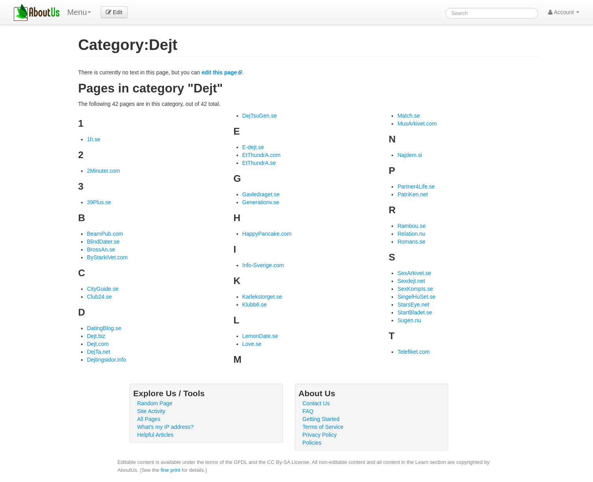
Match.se (408, 116)
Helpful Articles (155, 435)
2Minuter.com (103, 171)
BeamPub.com (105, 234)
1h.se (93, 139)
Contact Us (316, 403)
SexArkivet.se (414, 273)
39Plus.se (99, 202)
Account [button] (563, 12)
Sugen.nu (409, 320)
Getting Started (321, 419)
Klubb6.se (254, 304)
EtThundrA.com (261, 155)
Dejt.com (98, 344)
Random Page (155, 403)
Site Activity (151, 411)
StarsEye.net (413, 304)
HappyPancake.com (267, 234)
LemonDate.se (260, 336)
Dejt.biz (96, 336)
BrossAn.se (101, 249)
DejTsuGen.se (259, 116)
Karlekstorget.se (262, 297)
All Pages (149, 419)
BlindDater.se (103, 241)
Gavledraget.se (261, 194)
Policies (312, 443)
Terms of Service (323, 427)
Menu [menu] (79, 12)
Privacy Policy (320, 435)
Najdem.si (409, 155)
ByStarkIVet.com (107, 257)
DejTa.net (98, 352)
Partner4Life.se (416, 186)
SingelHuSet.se (416, 297)
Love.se (252, 344)
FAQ (308, 411)
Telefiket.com (413, 352)
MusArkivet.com (417, 123)
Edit (114, 12)
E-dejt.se (253, 147)
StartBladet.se (414, 312)
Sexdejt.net (411, 281)
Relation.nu (411, 234)
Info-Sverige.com (263, 265)
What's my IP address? (165, 427)
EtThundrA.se (259, 163)
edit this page (219, 72)
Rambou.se (411, 226)
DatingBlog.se (104, 328)
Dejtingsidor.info (106, 359)
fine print (170, 470)
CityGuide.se (102, 289)
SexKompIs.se (415, 289)
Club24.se (99, 297)
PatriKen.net (412, 194)
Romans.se (411, 241)
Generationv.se (260, 202)
